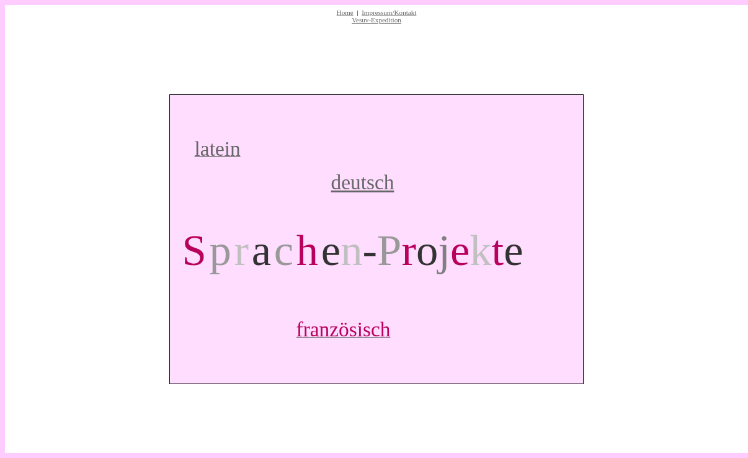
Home (345, 12)
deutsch (362, 182)
